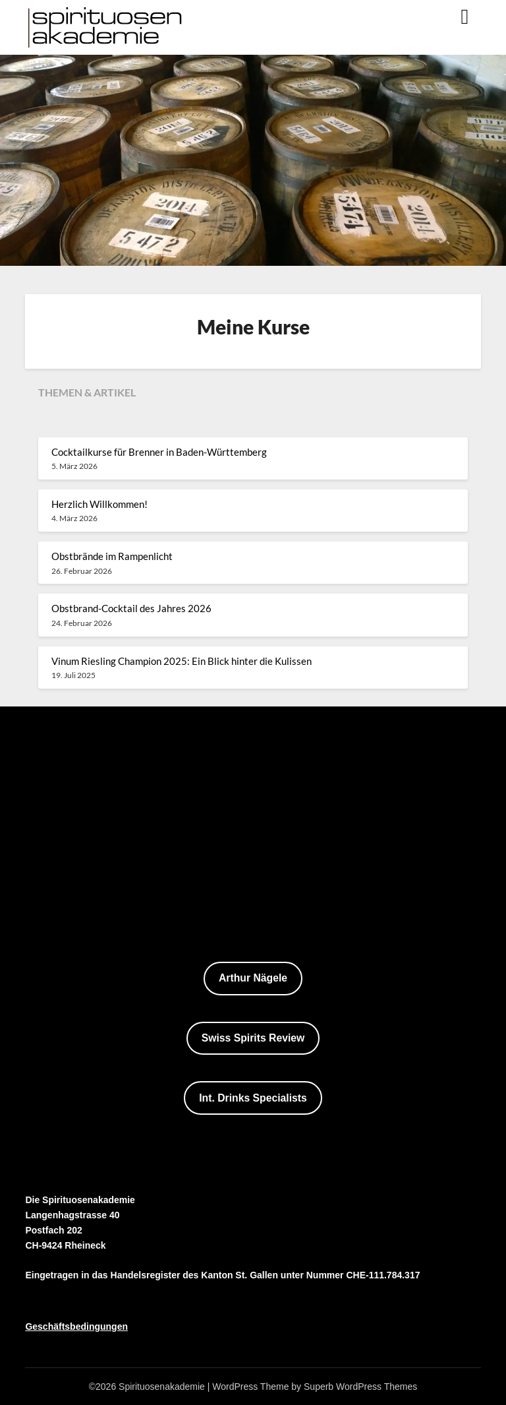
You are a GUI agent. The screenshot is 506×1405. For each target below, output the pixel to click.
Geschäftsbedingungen (76, 1326)
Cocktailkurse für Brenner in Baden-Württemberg (159, 452)
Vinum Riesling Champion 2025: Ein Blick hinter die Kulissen (181, 661)
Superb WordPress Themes (360, 1386)
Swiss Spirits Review (253, 1038)
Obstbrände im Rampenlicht (112, 556)
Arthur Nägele (253, 978)
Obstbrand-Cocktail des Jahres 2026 (131, 608)
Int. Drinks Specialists (253, 1098)
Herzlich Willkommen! (99, 504)
